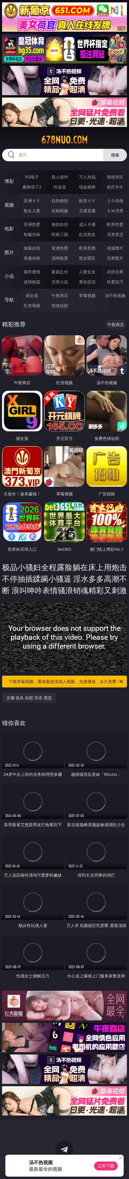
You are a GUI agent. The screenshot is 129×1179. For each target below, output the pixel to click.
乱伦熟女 (87, 234)
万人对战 (87, 177)
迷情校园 (32, 282)
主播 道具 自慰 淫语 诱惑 (29, 698)
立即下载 (106, 1166)
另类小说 (59, 282)
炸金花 (60, 187)
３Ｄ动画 (115, 200)
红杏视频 (32, 305)
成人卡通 (87, 224)
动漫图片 (115, 248)
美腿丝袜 (32, 258)
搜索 (115, 155)
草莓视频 (87, 295)
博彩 (9, 181)
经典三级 (59, 234)
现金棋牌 (87, 187)
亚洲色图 (59, 248)
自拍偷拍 (59, 200)
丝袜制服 (59, 210)
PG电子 (32, 177)
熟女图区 (87, 258)
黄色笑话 (87, 282)
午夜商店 (59, 295)
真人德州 (59, 177)
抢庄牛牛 (115, 187)
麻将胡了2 (31, 187)
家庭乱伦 (59, 272)
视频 (9, 205)
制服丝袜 (32, 234)
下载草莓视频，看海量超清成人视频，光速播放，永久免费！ (66, 681)
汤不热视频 (115, 295)
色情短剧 (59, 305)
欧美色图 (87, 248)
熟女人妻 (32, 210)
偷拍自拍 (59, 224)
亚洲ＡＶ (32, 200)
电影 (9, 228)
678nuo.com (64, 140)
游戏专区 (115, 177)
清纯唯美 (59, 258)
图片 (9, 252)
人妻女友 (87, 272)
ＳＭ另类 (115, 210)
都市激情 (32, 272)
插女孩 (32, 295)
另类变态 (115, 234)
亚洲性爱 (32, 224)
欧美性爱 (115, 224)
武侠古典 (115, 272)
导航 (9, 299)
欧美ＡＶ (87, 200)
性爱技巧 (115, 282)
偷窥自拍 (32, 248)
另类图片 (115, 258)
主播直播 (87, 210)
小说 (9, 276)
